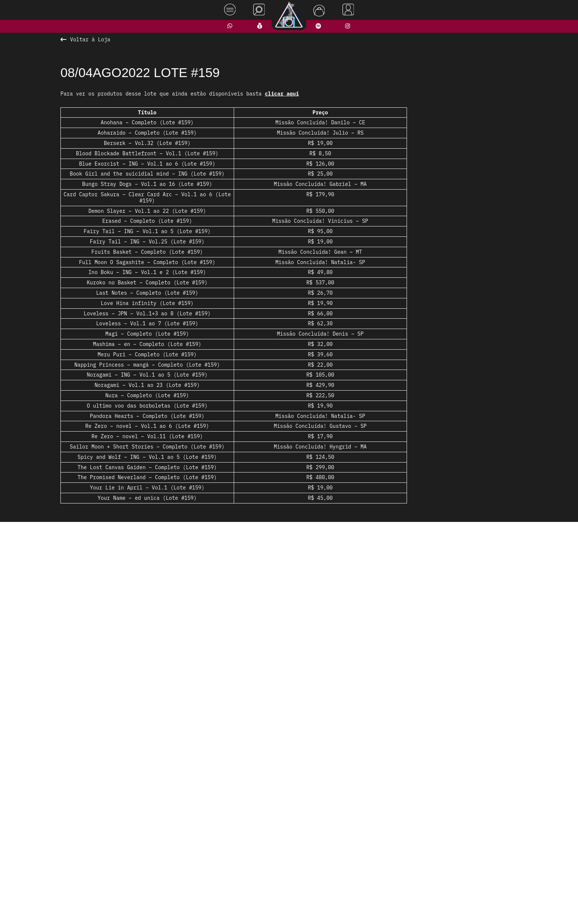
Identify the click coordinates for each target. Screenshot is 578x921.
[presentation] (151, 611)
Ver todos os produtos (289, 711)
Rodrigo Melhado (534, 904)
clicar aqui (282, 93)
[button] (265, 697)
